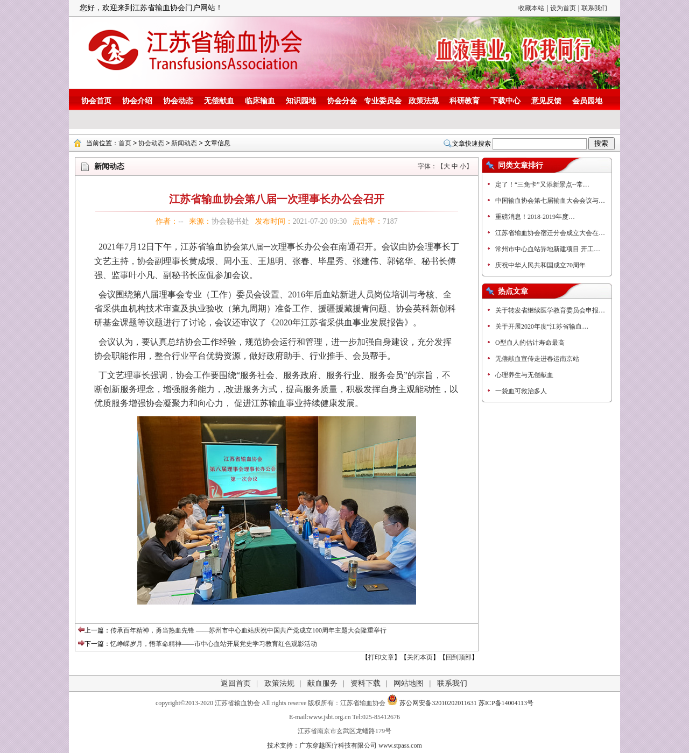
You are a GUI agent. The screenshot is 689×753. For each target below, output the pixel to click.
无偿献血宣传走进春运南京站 (537, 359)
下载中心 (505, 101)
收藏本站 (531, 8)
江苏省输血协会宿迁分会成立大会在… (550, 233)
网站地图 (408, 683)
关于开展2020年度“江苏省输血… (541, 326)
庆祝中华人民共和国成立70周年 (540, 265)
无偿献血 (219, 101)
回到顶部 (459, 657)
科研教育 (464, 101)
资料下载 (365, 683)
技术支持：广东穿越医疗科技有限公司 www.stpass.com (344, 745)
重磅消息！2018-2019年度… (535, 217)
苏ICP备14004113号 (506, 703)
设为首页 (563, 8)
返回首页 (236, 683)
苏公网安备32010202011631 (432, 703)
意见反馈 (546, 101)
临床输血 (260, 101)
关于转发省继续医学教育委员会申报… (550, 310)
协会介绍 (137, 101)
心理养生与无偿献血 (524, 375)
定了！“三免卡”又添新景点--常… (542, 184)
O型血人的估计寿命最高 (530, 342)
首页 (124, 143)
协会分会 (342, 101)
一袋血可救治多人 (521, 391)
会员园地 (587, 101)
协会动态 (178, 101)
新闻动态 (184, 143)
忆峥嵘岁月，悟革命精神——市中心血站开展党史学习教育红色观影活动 (213, 644)
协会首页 (96, 101)
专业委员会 (383, 101)
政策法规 (424, 101)
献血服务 (322, 683)
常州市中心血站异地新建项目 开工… (547, 249)
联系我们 (594, 8)
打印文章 (381, 657)
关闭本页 (420, 657)
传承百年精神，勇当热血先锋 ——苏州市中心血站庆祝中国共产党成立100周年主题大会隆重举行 (248, 630)
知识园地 (301, 101)
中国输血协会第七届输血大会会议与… (550, 200)
